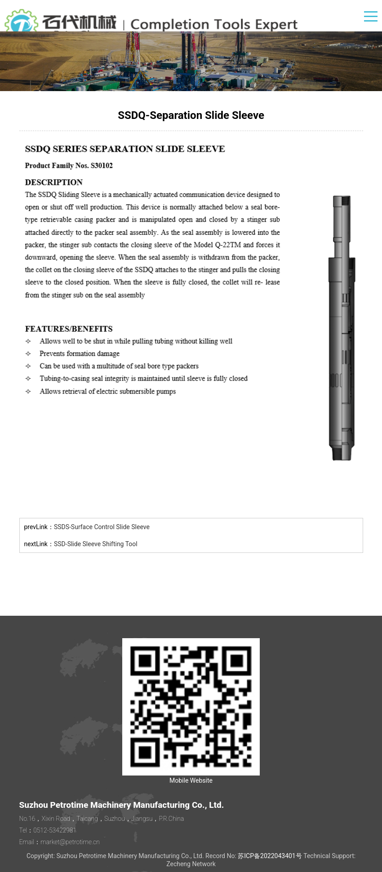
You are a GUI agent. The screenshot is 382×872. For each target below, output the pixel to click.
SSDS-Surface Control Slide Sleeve (102, 526)
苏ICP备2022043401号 (270, 855)
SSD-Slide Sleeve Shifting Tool (96, 544)
